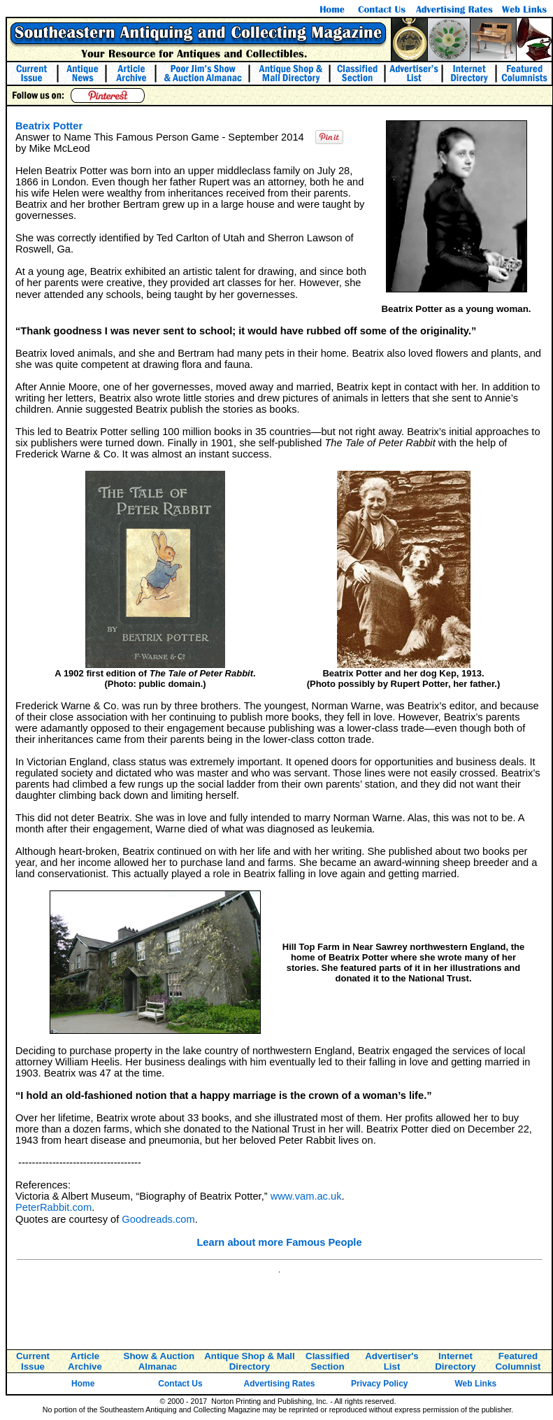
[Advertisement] (279, 1309)
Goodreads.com (158, 1219)
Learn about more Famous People (278, 1242)
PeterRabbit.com (53, 1207)
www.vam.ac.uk (306, 1196)
